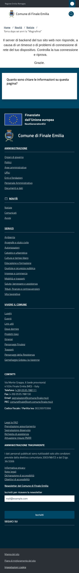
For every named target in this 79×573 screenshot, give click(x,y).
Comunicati (11, 213)
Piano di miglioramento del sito (20, 561)
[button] (71, 14)
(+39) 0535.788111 (25, 390)
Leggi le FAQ (11, 422)
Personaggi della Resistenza (20, 355)
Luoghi (8, 313)
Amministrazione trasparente (25, 445)
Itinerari (9, 339)
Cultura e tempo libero (16, 258)
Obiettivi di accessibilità (17, 479)
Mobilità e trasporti (15, 278)
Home (7, 27)
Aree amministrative (15, 167)
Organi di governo (14, 157)
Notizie (30, 27)
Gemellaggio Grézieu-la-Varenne (22, 360)
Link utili (9, 324)
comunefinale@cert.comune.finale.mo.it (31, 402)
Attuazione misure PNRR (18, 438)
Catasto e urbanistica (16, 253)
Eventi (8, 318)
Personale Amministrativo (18, 183)
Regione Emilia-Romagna (15, 3)
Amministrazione (16, 148)
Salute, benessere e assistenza (21, 284)
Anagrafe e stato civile (17, 242)
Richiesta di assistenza (17, 434)
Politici (8, 162)
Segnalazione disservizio (17, 430)
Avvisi (8, 218)
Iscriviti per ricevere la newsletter (23, 492)
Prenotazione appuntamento (20, 426)
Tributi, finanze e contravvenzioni (22, 289)
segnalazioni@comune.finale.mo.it (30, 398)
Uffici (7, 172)
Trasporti (9, 349)
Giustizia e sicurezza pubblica (20, 268)
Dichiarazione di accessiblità (19, 475)
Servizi (9, 228)
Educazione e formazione (18, 263)
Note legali (10, 471)
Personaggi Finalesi (15, 344)
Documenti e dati (14, 188)
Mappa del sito (12, 554)
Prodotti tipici (12, 334)
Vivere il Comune (16, 304)
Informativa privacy (15, 468)
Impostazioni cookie (15, 567)
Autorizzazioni (12, 247)
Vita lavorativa (12, 294)
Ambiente (10, 237)
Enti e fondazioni (14, 178)
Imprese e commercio (16, 273)
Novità (18, 27)
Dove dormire (12, 329)
